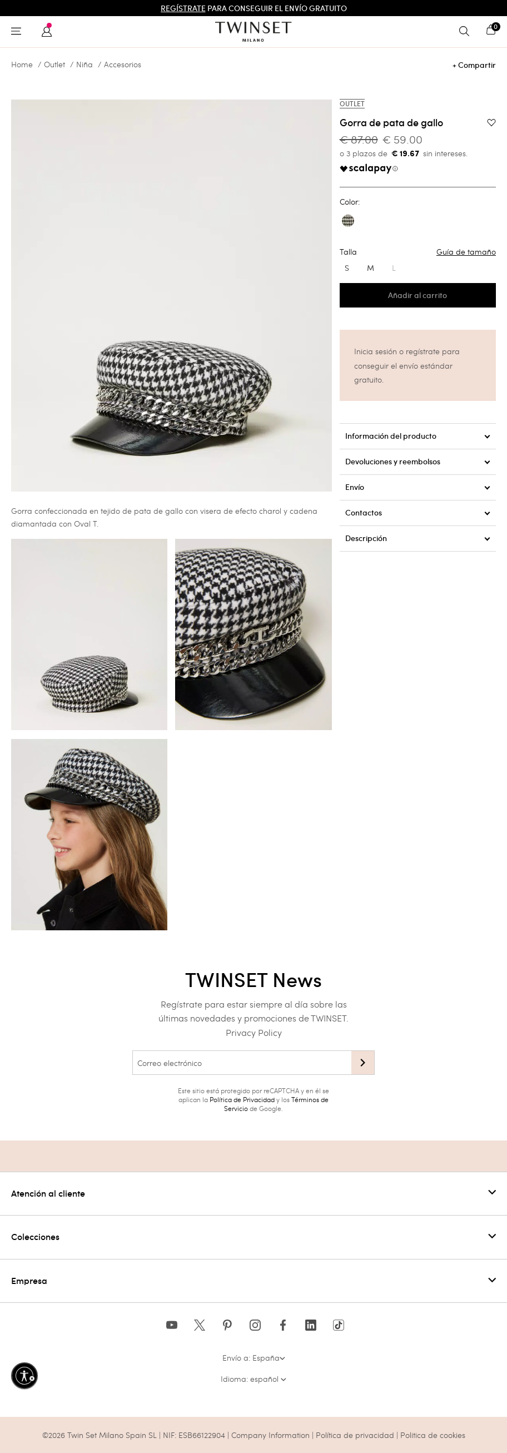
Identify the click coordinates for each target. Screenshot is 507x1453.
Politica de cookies (432, 1435)
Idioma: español (253, 1378)
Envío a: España (253, 1357)
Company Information (270, 1435)
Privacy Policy (254, 1032)
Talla (418, 252)
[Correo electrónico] (241, 1062)
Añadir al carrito (417, 295)
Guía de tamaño (466, 252)
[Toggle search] (467, 31)
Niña (84, 64)
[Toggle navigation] (19, 31)
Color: (350, 202)
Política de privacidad (356, 1435)
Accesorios (122, 64)
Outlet (54, 64)
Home (22, 64)
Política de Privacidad (242, 1099)
